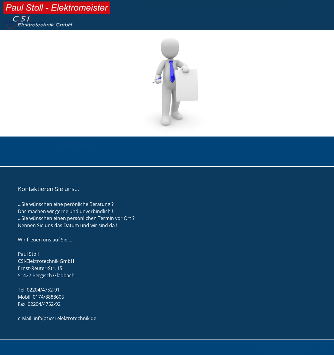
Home (255, 351)
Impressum (299, 351)
